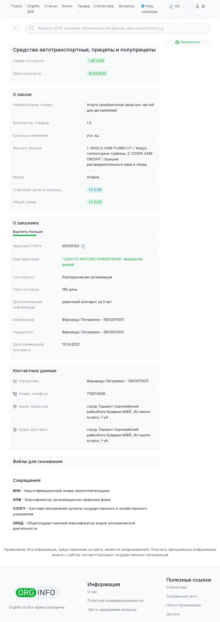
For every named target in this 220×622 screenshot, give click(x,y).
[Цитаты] (188, 614)
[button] (200, 6)
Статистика (103, 6)
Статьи (51, 6)
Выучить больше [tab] (28, 231)
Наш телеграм (149, 9)
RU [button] (177, 6)
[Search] (124, 28)
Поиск (16, 6)
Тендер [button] (83, 9)
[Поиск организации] (188, 605)
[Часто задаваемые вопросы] (115, 610)
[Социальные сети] (188, 596)
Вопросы (126, 6)
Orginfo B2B (33, 9)
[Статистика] (188, 587)
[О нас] (115, 592)
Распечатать (187, 42)
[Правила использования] (115, 601)
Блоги (67, 6)
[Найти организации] (36, 592)
